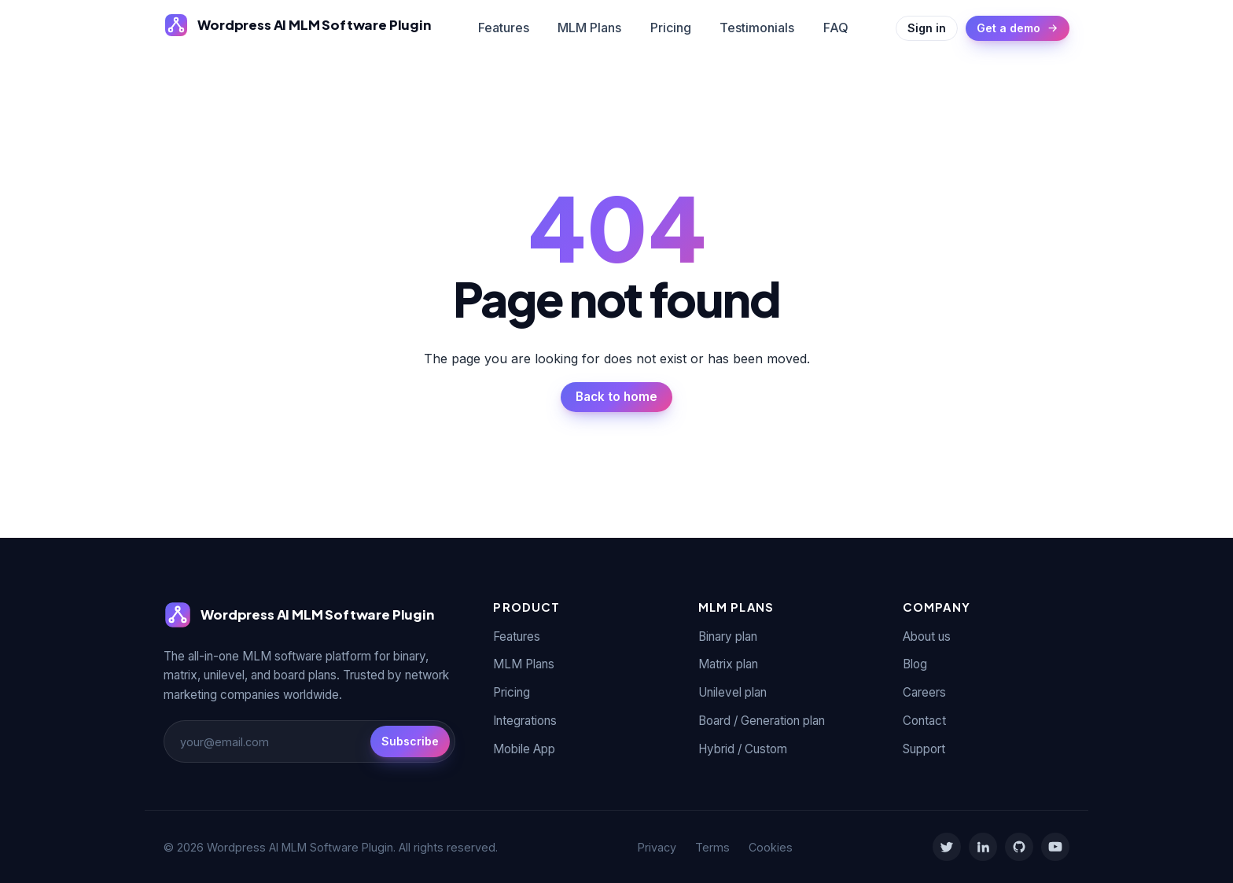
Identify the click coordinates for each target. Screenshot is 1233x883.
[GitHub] (1019, 847)
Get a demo (1017, 28)
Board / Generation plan (761, 720)
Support (924, 748)
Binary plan (727, 636)
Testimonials (757, 27)
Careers (924, 692)
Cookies (771, 847)
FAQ (835, 27)
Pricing (670, 27)
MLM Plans (589, 27)
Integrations (525, 720)
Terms (712, 847)
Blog (915, 664)
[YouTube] (1055, 847)
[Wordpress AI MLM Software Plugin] (297, 25)
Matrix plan (728, 664)
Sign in (926, 28)
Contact (924, 720)
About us (927, 636)
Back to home (616, 396)
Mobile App (524, 748)
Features (503, 27)
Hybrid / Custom (742, 748)
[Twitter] (947, 847)
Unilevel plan (732, 692)
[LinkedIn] (983, 847)
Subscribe (410, 741)
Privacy (657, 847)
